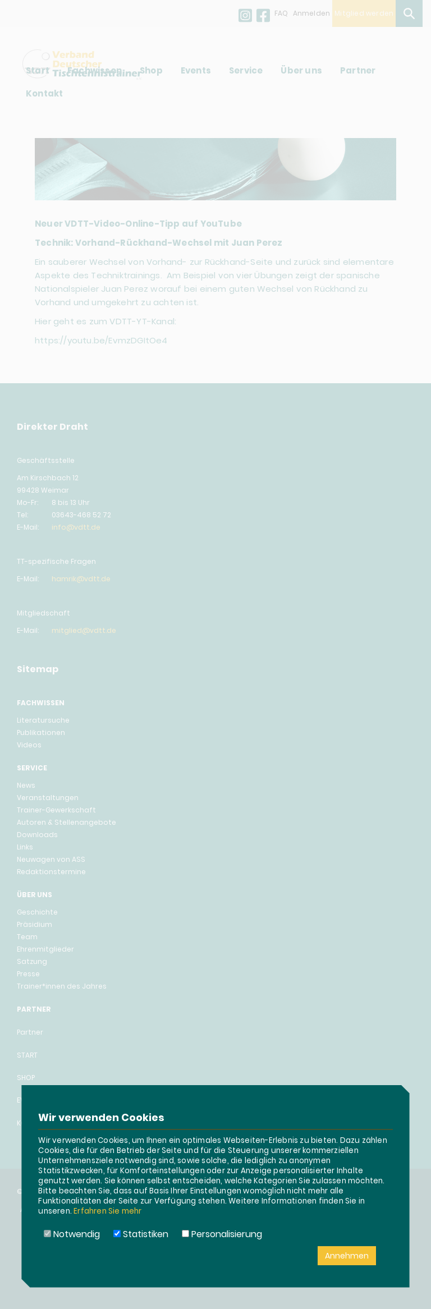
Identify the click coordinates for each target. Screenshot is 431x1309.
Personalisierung (222, 1234)
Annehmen (347, 1255)
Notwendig (72, 1234)
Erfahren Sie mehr (107, 1211)
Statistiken (140, 1234)
